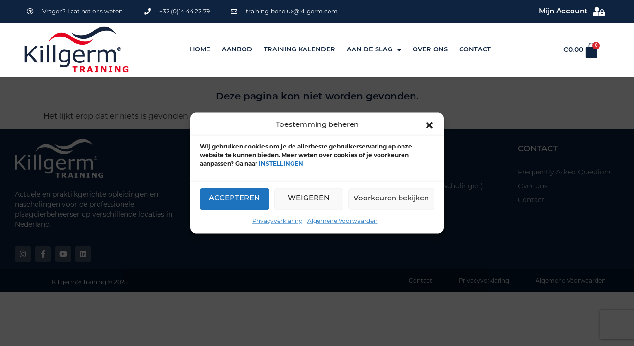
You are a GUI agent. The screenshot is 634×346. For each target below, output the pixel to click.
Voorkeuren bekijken (391, 198)
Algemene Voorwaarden (342, 220)
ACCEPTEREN (234, 198)
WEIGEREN (308, 198)
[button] (429, 125)
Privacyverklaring (277, 220)
